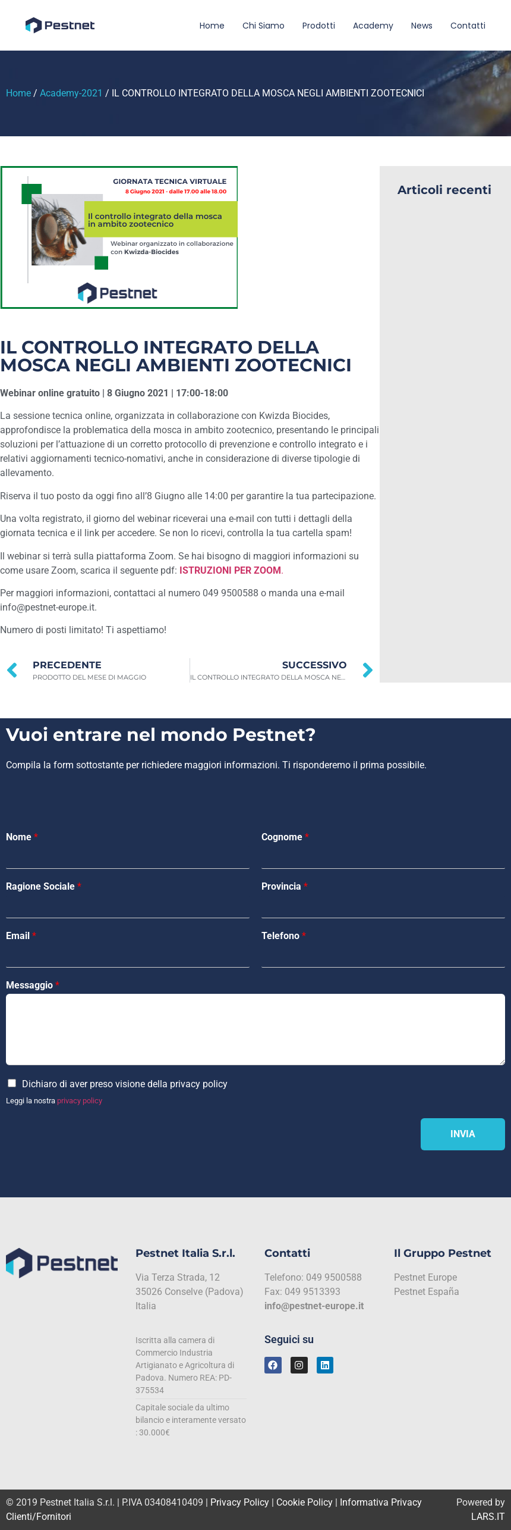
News (422, 26)
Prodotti (318, 26)
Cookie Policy (304, 1502)
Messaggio (32, 985)
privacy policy (79, 1100)
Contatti (467, 26)
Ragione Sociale (43, 886)
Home (212, 26)
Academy (373, 26)
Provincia (284, 886)
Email (21, 935)
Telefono (283, 935)
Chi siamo (263, 26)
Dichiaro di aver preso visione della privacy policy (125, 1084)
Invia (462, 1134)
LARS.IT (488, 1516)
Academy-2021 (71, 93)
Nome (22, 837)
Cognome (285, 837)
